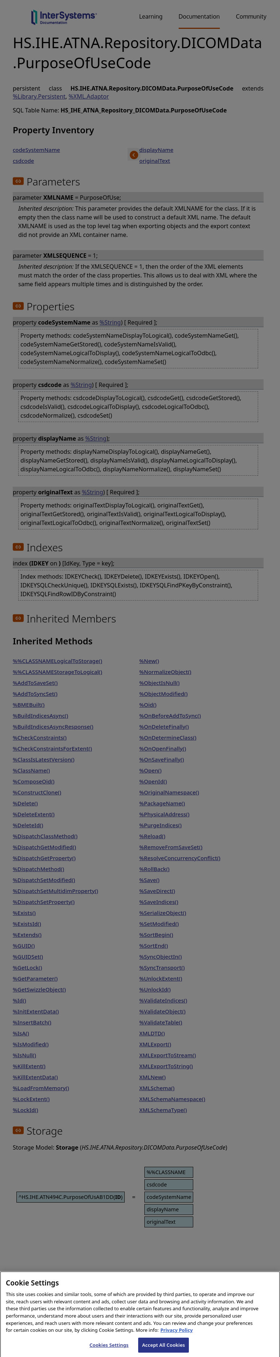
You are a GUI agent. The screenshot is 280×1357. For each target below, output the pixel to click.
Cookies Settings (109, 1349)
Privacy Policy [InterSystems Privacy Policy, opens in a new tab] (176, 1334)
